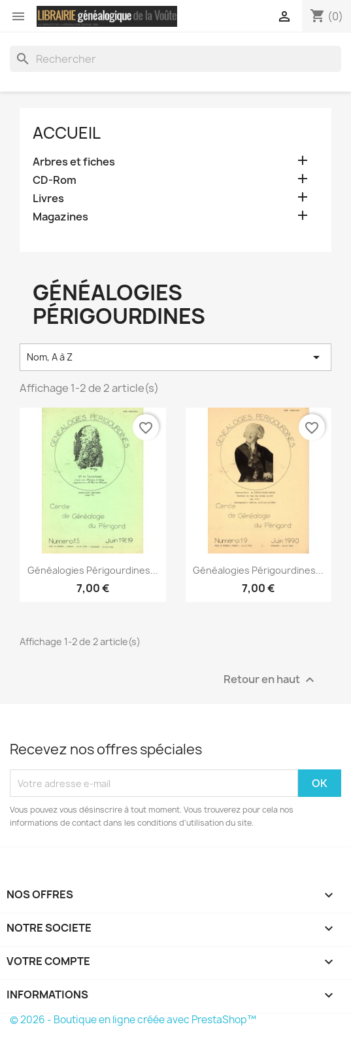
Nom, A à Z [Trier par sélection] (175, 357)
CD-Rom (54, 180)
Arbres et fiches (74, 162)
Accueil (67, 133)
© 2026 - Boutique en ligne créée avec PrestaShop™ (133, 1020)
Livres (48, 198)
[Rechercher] (175, 59)
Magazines (60, 217)
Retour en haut (271, 680)
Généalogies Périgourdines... (92, 570)
